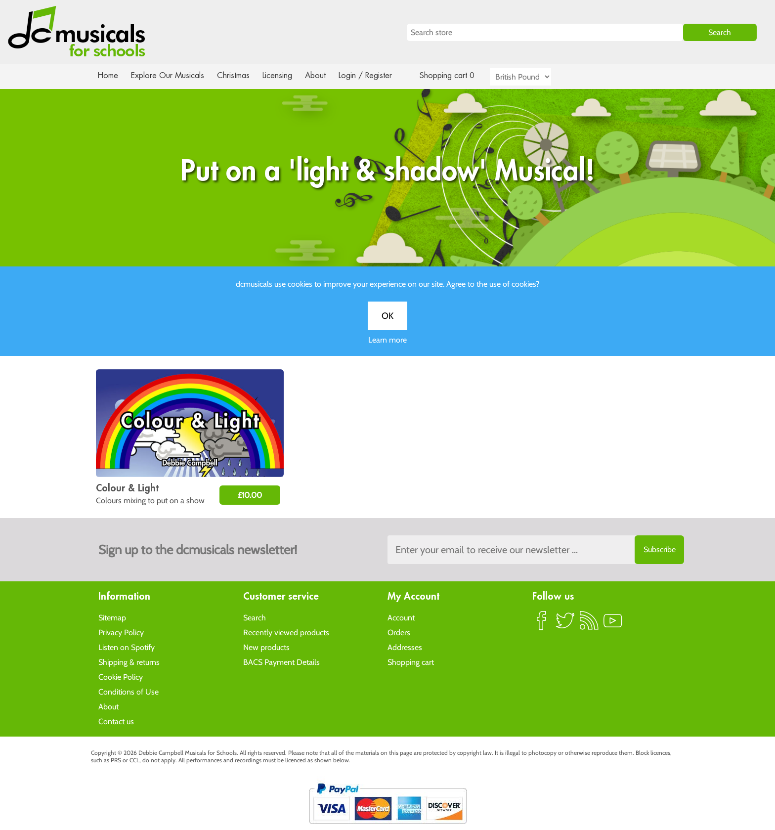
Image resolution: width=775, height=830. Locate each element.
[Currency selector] (531, 77)
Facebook (541, 624)
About (324, 75)
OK (387, 325)
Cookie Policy (120, 676)
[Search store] (545, 32)
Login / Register (375, 75)
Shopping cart (411, 661)
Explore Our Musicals (169, 75)
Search (254, 617)
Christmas (237, 75)
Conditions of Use (128, 691)
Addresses (405, 647)
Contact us (116, 721)
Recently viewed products (286, 632)
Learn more (387, 349)
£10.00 (250, 495)
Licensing (284, 75)
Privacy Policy (121, 632)
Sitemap (112, 617)
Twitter (565, 624)
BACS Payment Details (281, 661)
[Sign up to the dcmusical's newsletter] (536, 549)
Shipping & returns (129, 661)
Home (108, 75)
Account (401, 617)
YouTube (612, 624)
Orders (399, 632)
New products (266, 647)
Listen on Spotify (126, 647)
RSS (589, 624)
